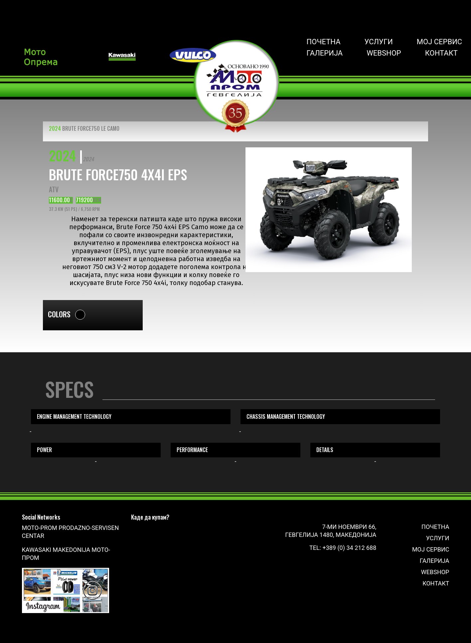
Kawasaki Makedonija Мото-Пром (66, 553)
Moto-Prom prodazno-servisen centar (70, 531)
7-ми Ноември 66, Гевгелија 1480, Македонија (330, 530)
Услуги (379, 42)
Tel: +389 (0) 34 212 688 (342, 547)
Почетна (324, 42)
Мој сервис (439, 42)
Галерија (325, 53)
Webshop (384, 53)
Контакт (441, 53)
